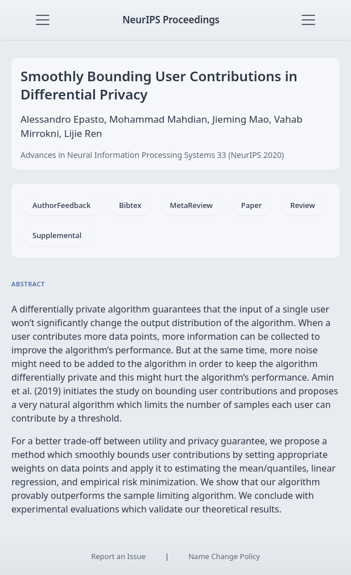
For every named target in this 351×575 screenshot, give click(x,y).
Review (302, 205)
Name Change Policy (224, 556)
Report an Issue (118, 556)
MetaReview (191, 205)
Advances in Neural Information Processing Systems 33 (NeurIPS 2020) (152, 154)
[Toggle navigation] (43, 20)
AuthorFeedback (61, 205)
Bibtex (130, 205)
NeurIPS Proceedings (171, 19)
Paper (251, 205)
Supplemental (56, 235)
